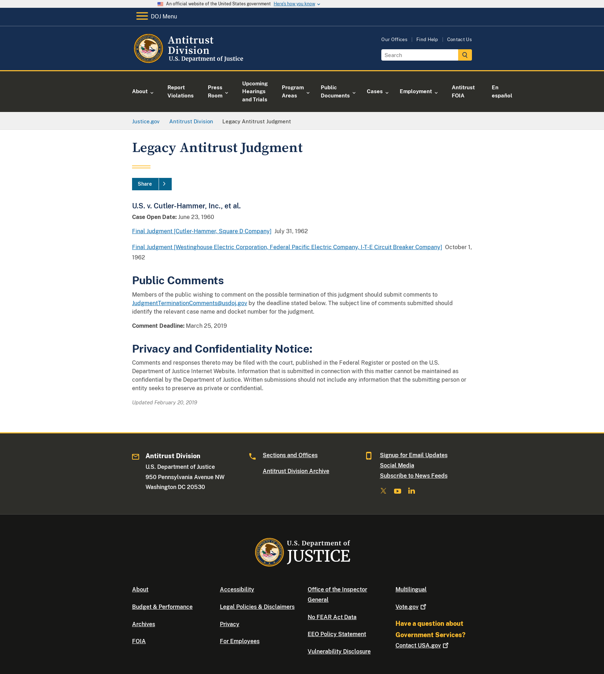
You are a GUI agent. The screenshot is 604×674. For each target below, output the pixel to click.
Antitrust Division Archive (296, 471)
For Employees (240, 641)
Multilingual (411, 589)
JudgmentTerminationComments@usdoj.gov (189, 303)
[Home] (189, 61)
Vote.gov (411, 606)
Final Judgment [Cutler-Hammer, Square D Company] (202, 231)
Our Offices (394, 39)
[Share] (152, 184)
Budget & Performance (162, 606)
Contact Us (459, 39)
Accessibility (237, 589)
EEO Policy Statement (337, 634)
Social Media (397, 465)
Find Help (427, 39)
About (140, 589)
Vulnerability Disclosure (339, 651)
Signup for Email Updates (414, 455)
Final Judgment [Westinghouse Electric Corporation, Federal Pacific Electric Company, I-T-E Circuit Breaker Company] (287, 247)
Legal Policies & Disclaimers (257, 606)
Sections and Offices (290, 455)
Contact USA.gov (422, 645)
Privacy (229, 624)
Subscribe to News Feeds (414, 475)
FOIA (139, 641)
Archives (143, 624)
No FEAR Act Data (332, 617)
